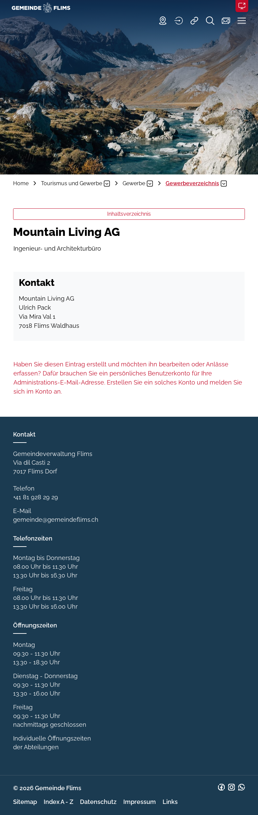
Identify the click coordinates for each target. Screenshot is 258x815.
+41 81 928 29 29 (35, 497)
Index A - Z (58, 801)
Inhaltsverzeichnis (129, 214)
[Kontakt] (222, 20)
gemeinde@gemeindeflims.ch (55, 519)
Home (21, 183)
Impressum (139, 801)
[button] (238, 20)
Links (170, 801)
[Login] (175, 20)
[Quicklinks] (191, 20)
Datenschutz (98, 801)
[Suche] (207, 20)
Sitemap (25, 801)
